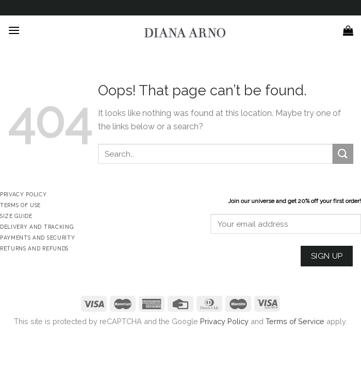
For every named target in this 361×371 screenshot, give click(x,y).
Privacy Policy (224, 321)
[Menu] (14, 30)
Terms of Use (20, 205)
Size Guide (16, 216)
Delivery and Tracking (36, 227)
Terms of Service (295, 321)
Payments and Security (37, 237)
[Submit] (343, 154)
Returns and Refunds (34, 248)
